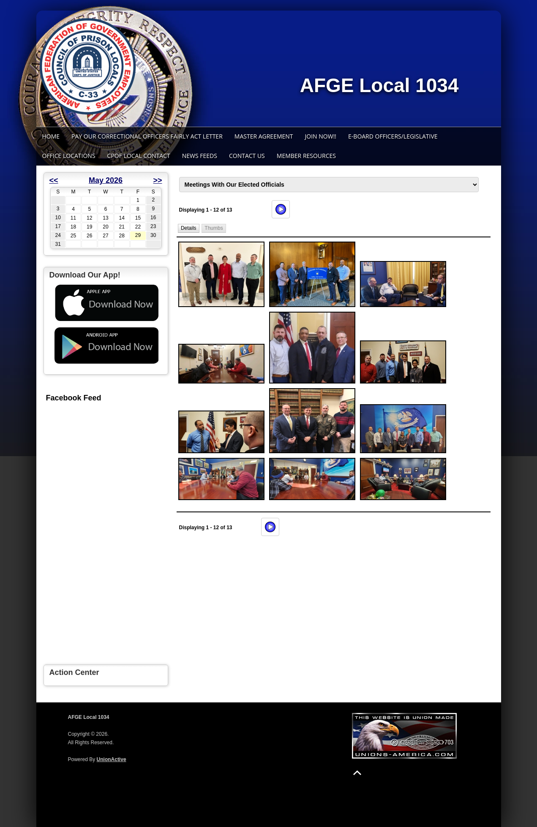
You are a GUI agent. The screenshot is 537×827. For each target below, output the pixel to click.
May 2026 (106, 180)
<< (53, 180)
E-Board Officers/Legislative (393, 136)
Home (51, 136)
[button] (188, 228)
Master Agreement (263, 136)
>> (157, 180)
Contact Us (247, 156)
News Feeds (199, 156)
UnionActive (111, 759)
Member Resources (306, 156)
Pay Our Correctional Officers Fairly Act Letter (147, 136)
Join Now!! (321, 136)
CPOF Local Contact (138, 156)
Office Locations (68, 156)
